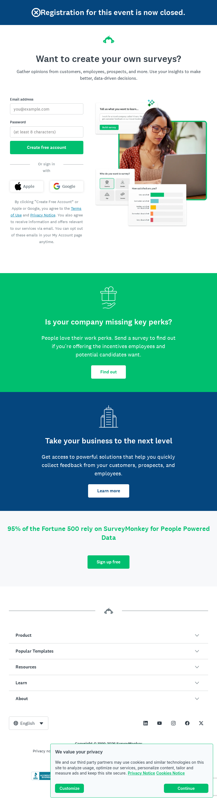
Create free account (46, 147)
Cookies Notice (170, 773)
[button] (108, 635)
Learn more (108, 491)
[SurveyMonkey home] (108, 38)
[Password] (46, 132)
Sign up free (108, 562)
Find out (108, 372)
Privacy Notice (141, 773)
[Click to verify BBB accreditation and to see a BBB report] (42, 778)
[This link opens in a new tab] (146, 723)
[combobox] (28, 723)
